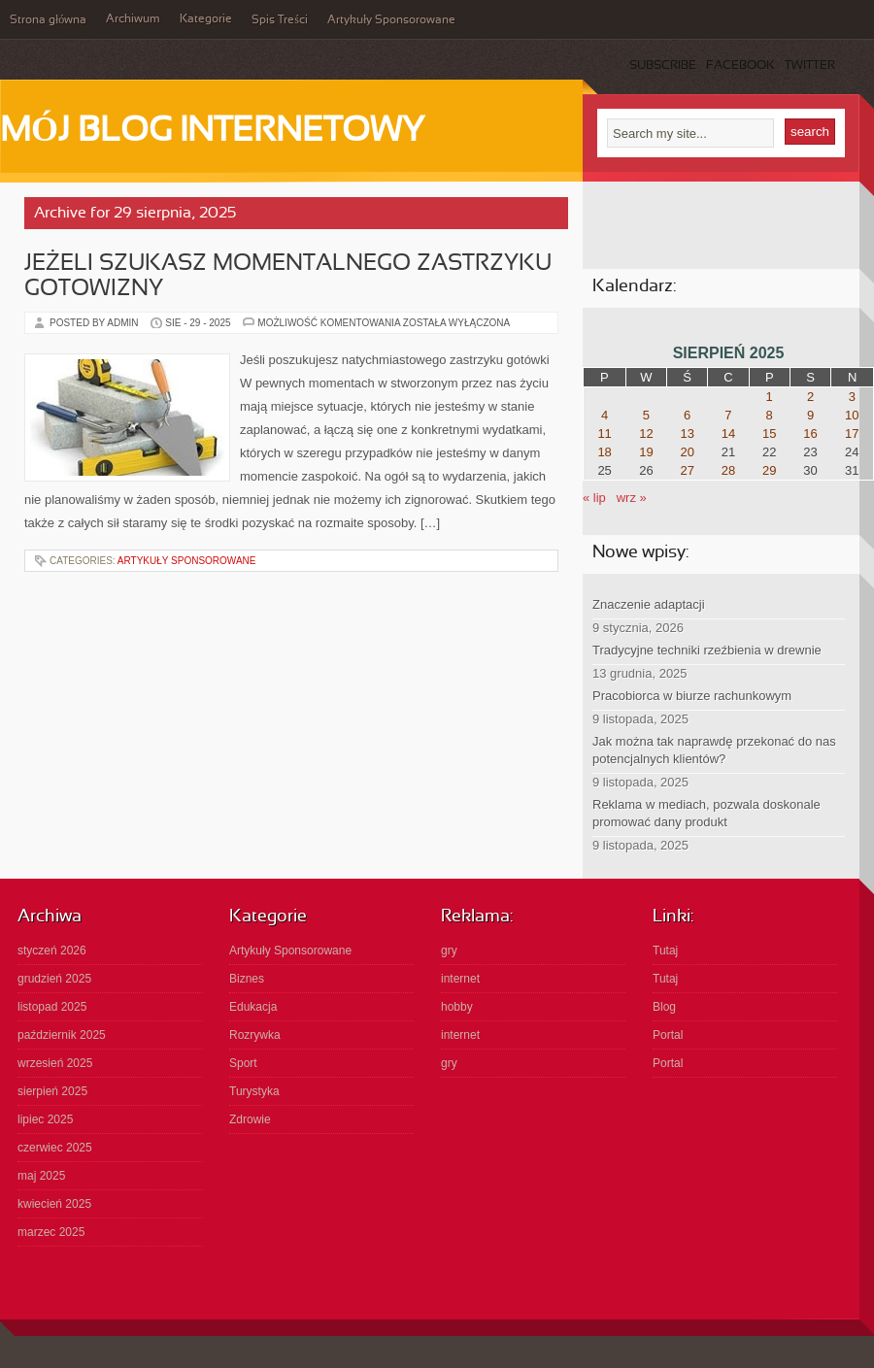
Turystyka (254, 1091)
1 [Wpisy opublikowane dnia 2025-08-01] (769, 396)
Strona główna (48, 20)
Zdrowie (250, 1119)
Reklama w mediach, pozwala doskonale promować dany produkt (706, 813)
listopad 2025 (51, 1007)
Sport (243, 1063)
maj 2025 (41, 1176)
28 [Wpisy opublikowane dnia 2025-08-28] (728, 470)
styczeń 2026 (51, 950)
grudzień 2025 (54, 978)
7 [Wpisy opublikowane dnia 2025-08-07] (727, 415)
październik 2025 (61, 1035)
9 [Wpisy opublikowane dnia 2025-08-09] (810, 415)
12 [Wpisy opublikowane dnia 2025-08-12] (646, 433)
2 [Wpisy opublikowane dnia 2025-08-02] (810, 396)
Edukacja (253, 1007)
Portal (668, 1035)
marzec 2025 (50, 1232)
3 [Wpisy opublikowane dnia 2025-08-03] (852, 396)
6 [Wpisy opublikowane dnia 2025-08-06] (687, 415)
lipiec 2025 (45, 1119)
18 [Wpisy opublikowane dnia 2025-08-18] (604, 452)
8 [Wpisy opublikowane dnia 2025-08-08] (769, 415)
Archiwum (133, 19)
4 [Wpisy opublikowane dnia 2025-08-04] (604, 415)
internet (460, 978)
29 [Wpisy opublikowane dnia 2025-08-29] (769, 470)
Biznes (246, 978)
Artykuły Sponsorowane (391, 20)
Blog (664, 1007)
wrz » (632, 497)
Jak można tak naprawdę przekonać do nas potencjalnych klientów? (714, 750)
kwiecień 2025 (54, 1204)
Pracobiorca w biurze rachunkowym (691, 695)
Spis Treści (280, 20)
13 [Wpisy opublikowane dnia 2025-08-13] (686, 433)
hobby (457, 1007)
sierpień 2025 (52, 1091)
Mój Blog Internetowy (212, 132)
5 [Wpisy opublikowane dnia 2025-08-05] (646, 415)
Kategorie (206, 19)
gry (449, 950)
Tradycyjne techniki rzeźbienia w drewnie (707, 650)
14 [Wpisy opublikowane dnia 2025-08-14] (728, 433)
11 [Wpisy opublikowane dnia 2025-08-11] (604, 433)
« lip (594, 497)
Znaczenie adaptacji (648, 604)
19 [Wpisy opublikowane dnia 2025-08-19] (646, 452)
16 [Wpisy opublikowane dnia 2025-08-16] (810, 433)
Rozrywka (255, 1035)
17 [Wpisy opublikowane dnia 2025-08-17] (851, 433)
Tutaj (665, 950)
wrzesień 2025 (54, 1063)
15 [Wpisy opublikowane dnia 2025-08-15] (769, 433)
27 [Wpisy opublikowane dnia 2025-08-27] (686, 470)
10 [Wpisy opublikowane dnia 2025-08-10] (851, 415)
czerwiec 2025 (54, 1147)
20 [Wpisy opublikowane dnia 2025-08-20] (686, 452)
